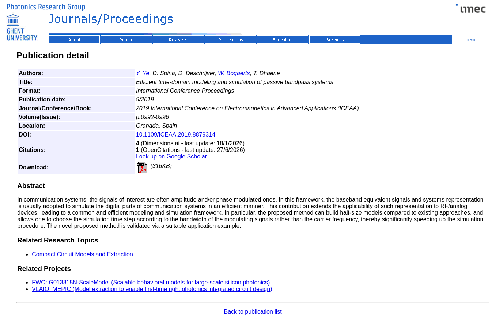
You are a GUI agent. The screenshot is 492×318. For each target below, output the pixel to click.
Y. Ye (143, 73)
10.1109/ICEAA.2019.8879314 (175, 134)
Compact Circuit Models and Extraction (82, 254)
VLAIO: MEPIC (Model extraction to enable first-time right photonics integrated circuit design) (152, 289)
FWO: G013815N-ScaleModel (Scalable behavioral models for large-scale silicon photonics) (151, 282)
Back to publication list (252, 312)
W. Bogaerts (234, 73)
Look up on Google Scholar (171, 156)
